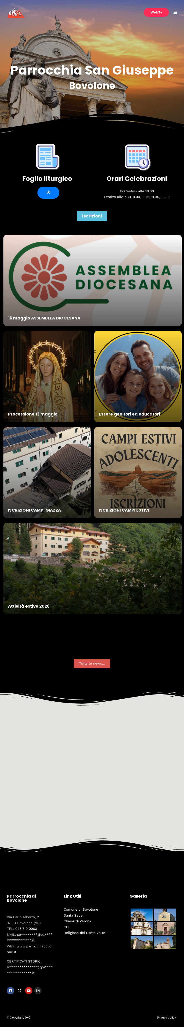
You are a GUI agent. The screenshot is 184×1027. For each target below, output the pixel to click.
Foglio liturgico (47, 178)
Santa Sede (73, 915)
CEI (66, 927)
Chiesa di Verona (77, 921)
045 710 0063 (26, 929)
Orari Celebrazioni (137, 178)
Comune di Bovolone (81, 909)
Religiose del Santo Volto (84, 933)
